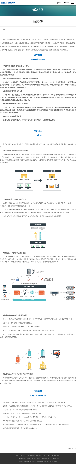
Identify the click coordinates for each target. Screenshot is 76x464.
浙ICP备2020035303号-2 (52, 455)
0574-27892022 (64, 2)
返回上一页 (72, 449)
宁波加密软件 (54, 458)
